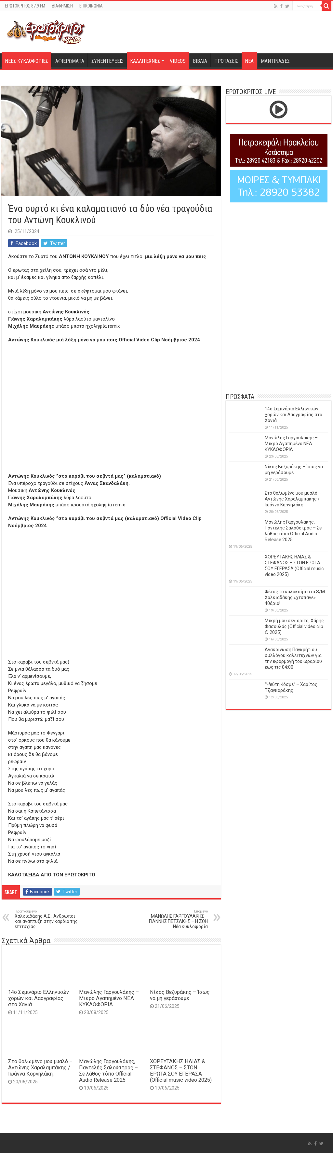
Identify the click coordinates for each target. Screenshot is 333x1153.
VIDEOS (178, 61)
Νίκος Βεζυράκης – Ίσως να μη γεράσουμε (180, 995)
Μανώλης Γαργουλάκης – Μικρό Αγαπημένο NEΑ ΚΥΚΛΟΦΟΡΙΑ (109, 998)
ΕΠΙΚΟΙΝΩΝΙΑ (91, 5)
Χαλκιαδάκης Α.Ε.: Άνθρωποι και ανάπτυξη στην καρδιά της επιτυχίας (48, 919)
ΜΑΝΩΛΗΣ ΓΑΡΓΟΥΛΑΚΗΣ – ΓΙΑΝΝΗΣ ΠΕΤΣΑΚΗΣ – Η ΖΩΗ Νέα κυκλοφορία (174, 919)
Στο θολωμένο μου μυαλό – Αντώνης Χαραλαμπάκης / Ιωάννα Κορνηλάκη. (40, 1067)
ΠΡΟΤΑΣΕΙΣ (226, 61)
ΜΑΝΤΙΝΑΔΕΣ (275, 61)
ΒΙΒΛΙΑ (200, 61)
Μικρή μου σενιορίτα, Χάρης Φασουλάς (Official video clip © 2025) (294, 626)
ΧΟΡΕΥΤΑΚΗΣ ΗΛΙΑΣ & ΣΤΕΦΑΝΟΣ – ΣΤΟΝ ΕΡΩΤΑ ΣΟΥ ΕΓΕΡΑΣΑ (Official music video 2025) (181, 1070)
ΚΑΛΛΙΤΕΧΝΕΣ (145, 61)
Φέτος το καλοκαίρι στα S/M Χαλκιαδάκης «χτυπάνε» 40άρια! (295, 597)
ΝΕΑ (249, 61)
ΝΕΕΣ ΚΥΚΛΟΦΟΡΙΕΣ (26, 61)
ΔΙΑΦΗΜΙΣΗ (62, 5)
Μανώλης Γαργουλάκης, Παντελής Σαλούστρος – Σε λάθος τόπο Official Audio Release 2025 (108, 1070)
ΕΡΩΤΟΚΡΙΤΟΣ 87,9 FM (25, 5)
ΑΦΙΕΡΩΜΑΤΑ (69, 61)
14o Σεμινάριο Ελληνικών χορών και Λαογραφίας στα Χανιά (38, 998)
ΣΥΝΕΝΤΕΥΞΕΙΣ (107, 61)
